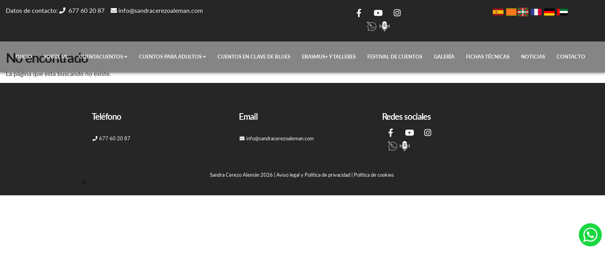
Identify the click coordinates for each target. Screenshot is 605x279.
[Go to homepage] (4, 56)
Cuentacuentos (103, 57)
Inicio (24, 57)
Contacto (571, 57)
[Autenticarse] (84, 182)
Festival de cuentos (394, 57)
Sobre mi (55, 57)
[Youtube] (378, 13)
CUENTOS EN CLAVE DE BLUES (254, 57)
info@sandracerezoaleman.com (160, 10)
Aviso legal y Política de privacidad (313, 175)
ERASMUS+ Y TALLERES (329, 57)
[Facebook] (359, 13)
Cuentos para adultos (172, 57)
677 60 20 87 (88, 10)
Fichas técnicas (487, 57)
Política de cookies (374, 175)
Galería (444, 57)
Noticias (533, 57)
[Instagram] (397, 13)
